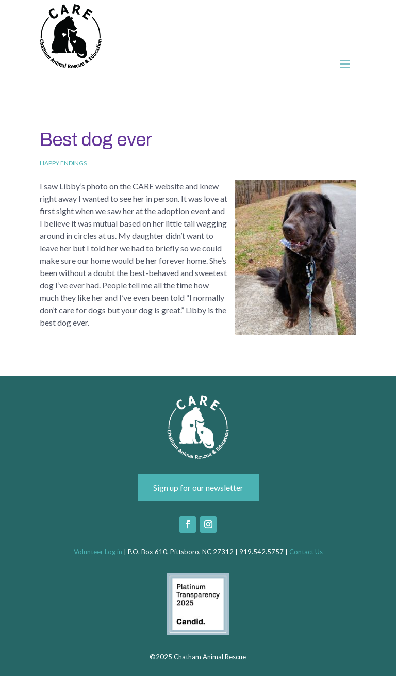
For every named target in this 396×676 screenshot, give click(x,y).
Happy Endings (63, 163)
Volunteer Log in (98, 552)
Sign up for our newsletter (198, 487)
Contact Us (306, 552)
